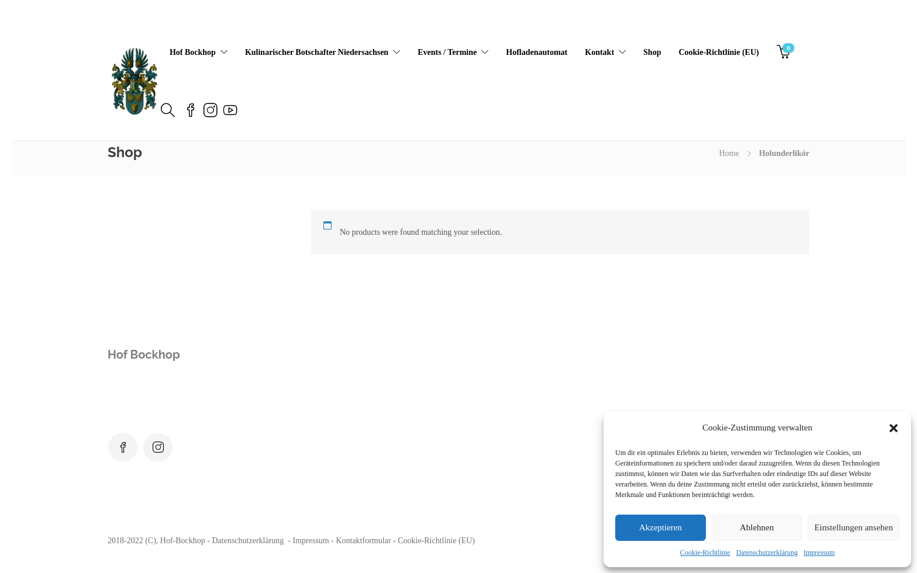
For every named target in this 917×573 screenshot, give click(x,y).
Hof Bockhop (193, 52)
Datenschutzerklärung (767, 552)
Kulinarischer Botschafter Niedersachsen (316, 52)
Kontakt (599, 52)
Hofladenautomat (536, 52)
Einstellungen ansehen (853, 527)
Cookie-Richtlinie (705, 552)
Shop (652, 52)
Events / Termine (447, 52)
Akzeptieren (660, 527)
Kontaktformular (363, 540)
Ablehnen (757, 527)
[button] (893, 428)
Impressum (819, 552)
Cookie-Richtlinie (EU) (718, 52)
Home (729, 153)
